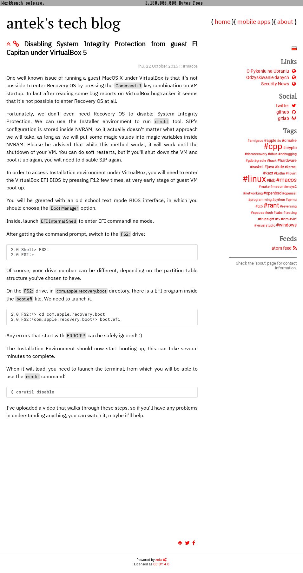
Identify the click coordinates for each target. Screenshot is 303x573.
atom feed (284, 248)
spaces (258, 213)
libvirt (292, 173)
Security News (279, 84)
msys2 (291, 187)
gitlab (287, 118)
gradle (261, 161)
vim (286, 219)
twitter (286, 106)
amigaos (256, 141)
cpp (275, 146)
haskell (258, 167)
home (222, 21)
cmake (290, 140)
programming (261, 200)
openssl (290, 193)
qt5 (260, 206)
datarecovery (257, 154)
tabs (279, 213)
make (265, 187)
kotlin (280, 173)
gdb (251, 161)
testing (291, 213)
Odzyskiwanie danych (271, 77)
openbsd (273, 193)
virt (294, 219)
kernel (292, 167)
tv (278, 219)
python (279, 200)
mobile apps (253, 21)
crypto (291, 147)
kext (269, 173)
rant (273, 205)
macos (192, 66)
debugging (288, 154)
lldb (272, 180)
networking (254, 193)
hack (273, 161)
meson (278, 187)
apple (271, 140)
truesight (267, 219)
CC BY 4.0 (161, 561)
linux (257, 179)
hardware (288, 160)
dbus (274, 154)
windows (288, 225)
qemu (292, 200)
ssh (270, 213)
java (270, 166)
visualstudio (265, 225)
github (286, 112)
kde (280, 166)
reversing (289, 206)
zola (161, 556)
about (285, 21)
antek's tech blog (63, 23)
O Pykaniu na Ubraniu (272, 71)
